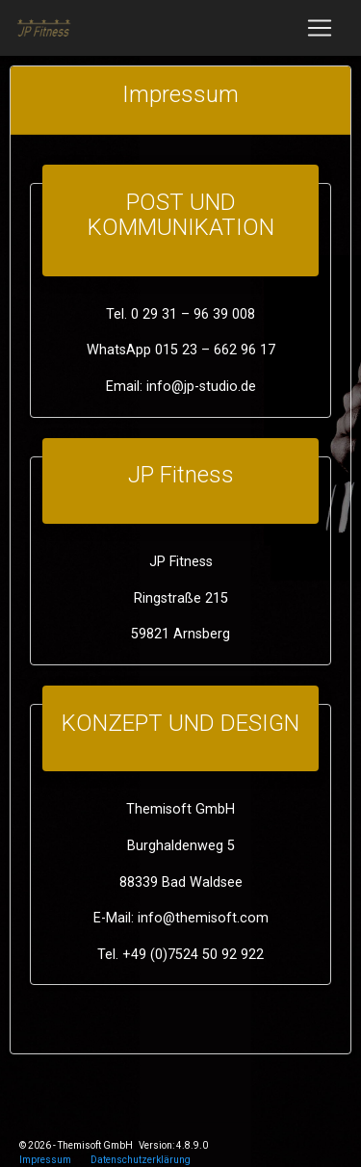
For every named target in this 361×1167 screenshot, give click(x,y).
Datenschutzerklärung (140, 1159)
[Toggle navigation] (320, 28)
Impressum (45, 1159)
